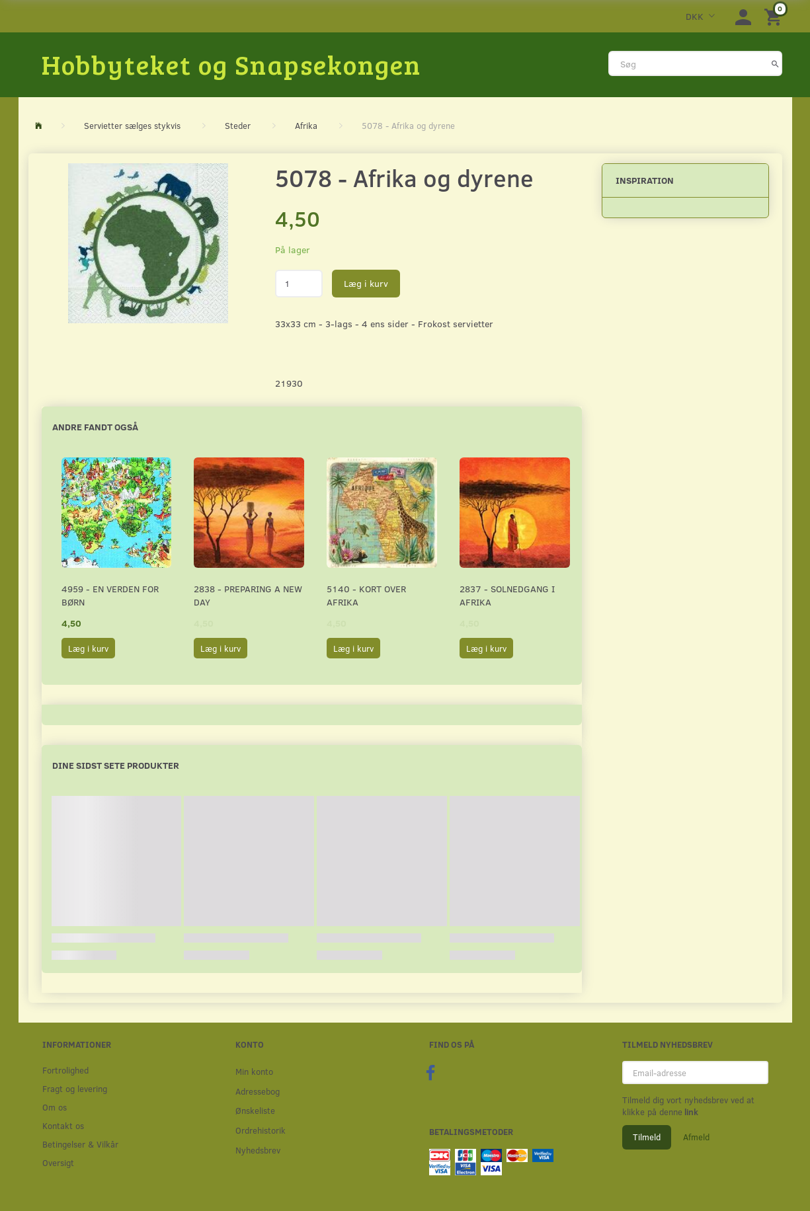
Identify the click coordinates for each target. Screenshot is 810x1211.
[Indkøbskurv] (775, 16)
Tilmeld (647, 1137)
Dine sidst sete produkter (115, 765)
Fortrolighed (65, 1069)
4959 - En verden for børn (110, 595)
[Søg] (775, 63)
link (690, 1112)
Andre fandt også (95, 426)
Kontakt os (63, 1125)
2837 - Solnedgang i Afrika (507, 595)
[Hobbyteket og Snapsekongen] (231, 64)
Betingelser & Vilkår (80, 1144)
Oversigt (58, 1162)
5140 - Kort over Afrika (366, 595)
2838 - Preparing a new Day (248, 595)
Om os (54, 1107)
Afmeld (696, 1137)
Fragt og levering (74, 1088)
